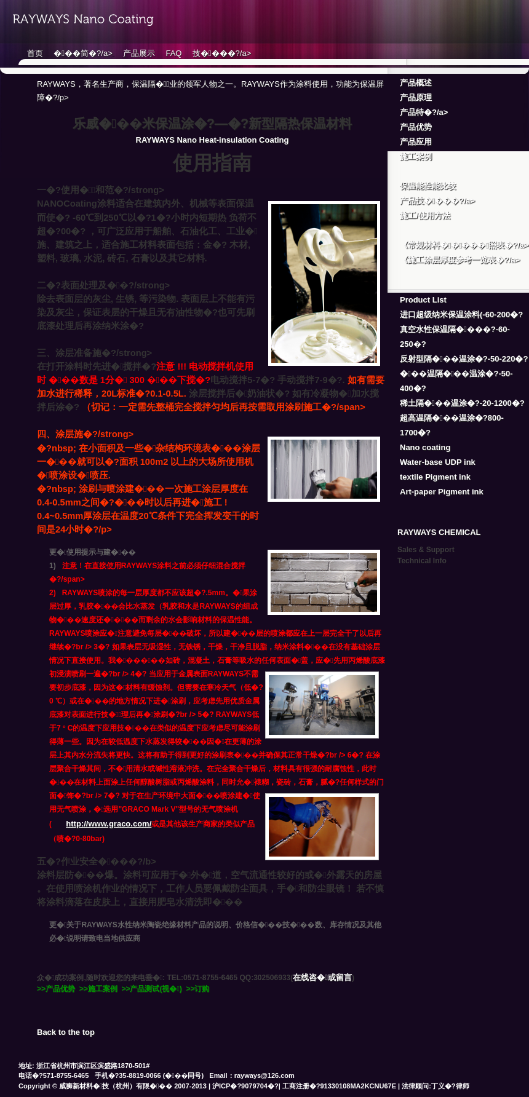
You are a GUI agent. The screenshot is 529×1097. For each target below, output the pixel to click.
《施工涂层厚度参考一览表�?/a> (460, 259)
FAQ (173, 53)
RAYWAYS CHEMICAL (439, 532)
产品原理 (416, 97)
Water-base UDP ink (437, 462)
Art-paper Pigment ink (441, 491)
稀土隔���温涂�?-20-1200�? (462, 403)
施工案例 (416, 156)
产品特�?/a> (424, 112)
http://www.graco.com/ (108, 823)
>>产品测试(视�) (151, 988)
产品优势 (416, 127)
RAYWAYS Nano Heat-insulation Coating (212, 140)
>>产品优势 (56, 988)
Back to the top (66, 1032)
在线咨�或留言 (322, 977)
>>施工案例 (98, 988)
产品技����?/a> (437, 200)
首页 (35, 53)
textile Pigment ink (435, 476)
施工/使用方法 (425, 215)
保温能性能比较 (428, 186)
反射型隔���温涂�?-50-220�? (464, 358)
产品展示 (139, 53)
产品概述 (416, 82)
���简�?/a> (83, 53)
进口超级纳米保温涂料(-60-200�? (461, 314)
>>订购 (197, 988)
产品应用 (416, 141)
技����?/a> (222, 53)
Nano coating (425, 447)
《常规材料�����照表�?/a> (464, 245)
